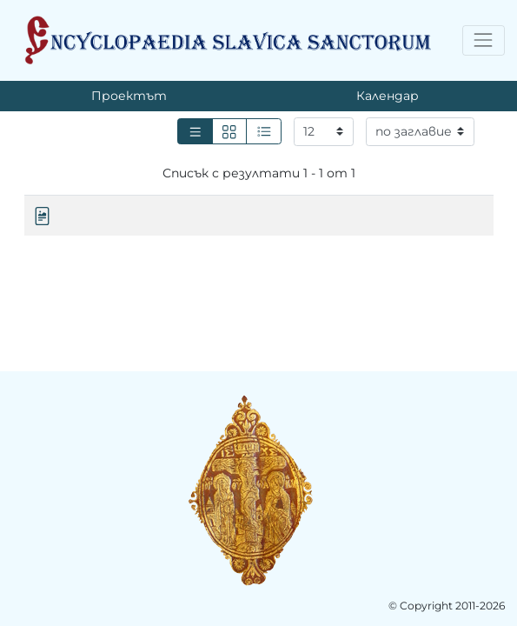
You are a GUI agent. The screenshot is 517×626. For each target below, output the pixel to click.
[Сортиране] (420, 132)
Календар (387, 95)
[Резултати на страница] (324, 132)
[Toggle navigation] (483, 40)
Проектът (129, 95)
